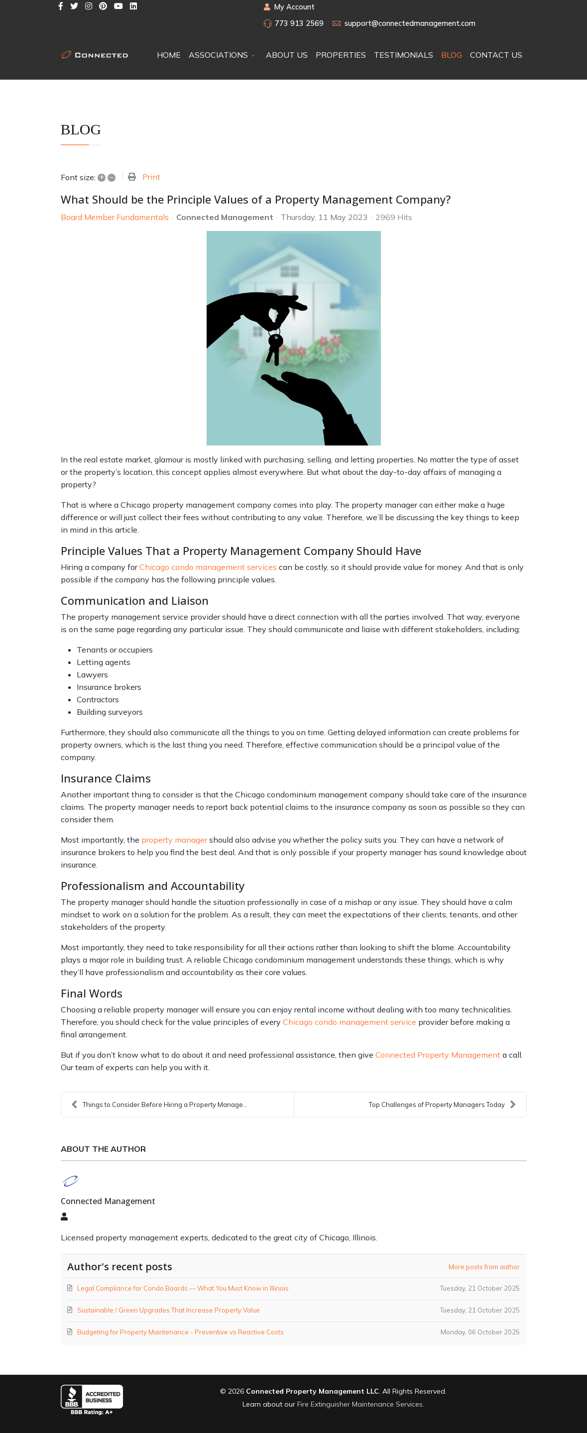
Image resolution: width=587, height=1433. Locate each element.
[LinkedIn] (133, 6)
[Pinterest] (103, 6)
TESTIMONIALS (403, 55)
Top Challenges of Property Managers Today (442, 1104)
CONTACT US (496, 55)
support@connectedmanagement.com (410, 23)
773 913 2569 (299, 23)
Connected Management (224, 217)
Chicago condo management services (208, 567)
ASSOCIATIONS (218, 55)
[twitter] (74, 6)
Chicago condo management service (349, 1022)
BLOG (451, 55)
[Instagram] (88, 6)
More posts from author (484, 1267)
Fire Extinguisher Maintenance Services (360, 1404)
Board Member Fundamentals (115, 217)
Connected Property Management (437, 1055)
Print (151, 177)
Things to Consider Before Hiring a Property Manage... (159, 1104)
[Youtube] (118, 6)
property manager (174, 840)
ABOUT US (287, 55)
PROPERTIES (341, 55)
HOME (169, 55)
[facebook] (60, 6)
